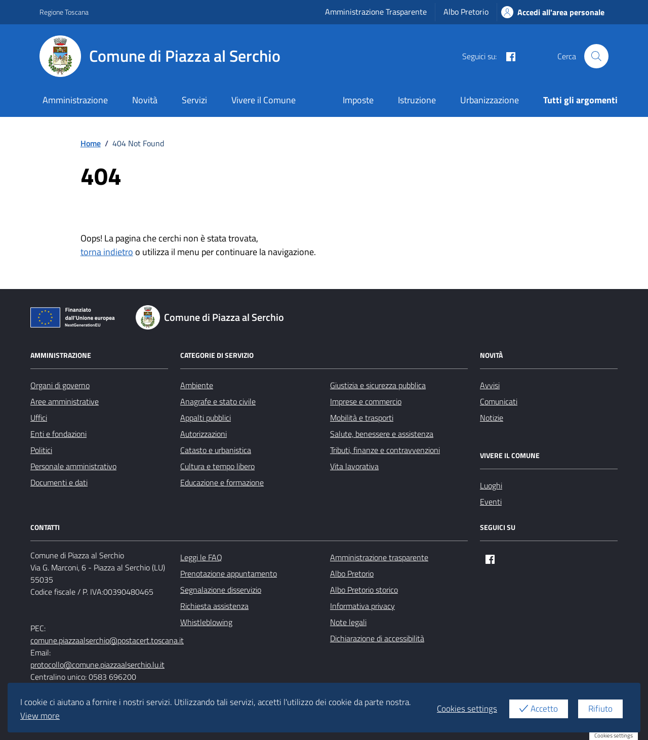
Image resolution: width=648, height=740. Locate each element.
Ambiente (196, 385)
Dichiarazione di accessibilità (377, 638)
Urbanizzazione (489, 100)
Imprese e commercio (365, 401)
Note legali (348, 622)
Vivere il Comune (263, 100)
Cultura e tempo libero (217, 466)
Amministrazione (75, 100)
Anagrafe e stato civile (218, 401)
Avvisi (490, 385)
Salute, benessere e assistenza (381, 434)
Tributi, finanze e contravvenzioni (385, 450)
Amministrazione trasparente (379, 557)
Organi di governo (60, 385)
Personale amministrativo (73, 466)
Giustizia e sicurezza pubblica (378, 385)
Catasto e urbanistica (215, 450)
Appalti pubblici (205, 418)
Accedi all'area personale (552, 12)
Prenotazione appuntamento (228, 573)
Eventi (491, 502)
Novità (144, 100)
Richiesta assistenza (214, 606)
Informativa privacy (362, 606)
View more (40, 715)
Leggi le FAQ (201, 557)
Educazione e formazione (222, 482)
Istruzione (417, 100)
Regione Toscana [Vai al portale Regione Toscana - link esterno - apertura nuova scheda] (64, 12)
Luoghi (491, 485)
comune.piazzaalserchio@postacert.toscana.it (107, 640)
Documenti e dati (59, 482)
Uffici (38, 418)
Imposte (358, 100)
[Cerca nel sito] (596, 56)
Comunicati (498, 401)
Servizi (194, 100)
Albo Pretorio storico (364, 590)
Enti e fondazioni (58, 434)
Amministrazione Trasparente (376, 12)
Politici (41, 450)
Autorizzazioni (203, 434)
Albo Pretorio (466, 12)
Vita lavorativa (354, 466)
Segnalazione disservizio (220, 590)
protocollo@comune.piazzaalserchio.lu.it (97, 665)
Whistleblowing (206, 622)
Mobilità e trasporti (361, 418)
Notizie (491, 418)
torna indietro (106, 252)
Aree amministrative (64, 401)
